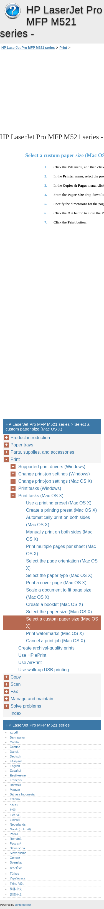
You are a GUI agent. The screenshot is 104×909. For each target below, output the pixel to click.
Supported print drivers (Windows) (51, 466)
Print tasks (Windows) (39, 488)
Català (14, 742)
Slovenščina (18, 853)
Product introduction (30, 437)
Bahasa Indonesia (22, 794)
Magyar (15, 789)
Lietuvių (15, 815)
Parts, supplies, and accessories (42, 452)
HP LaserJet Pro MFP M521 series (12, 11)
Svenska (16, 862)
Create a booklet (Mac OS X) (54, 604)
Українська (17, 878)
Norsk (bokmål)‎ (20, 829)
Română (15, 838)
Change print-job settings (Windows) (54, 474)
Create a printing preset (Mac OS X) (61, 510)
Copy (16, 677)
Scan (16, 684)
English (15, 766)
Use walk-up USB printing (43, 669)
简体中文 (16, 889)
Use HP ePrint (32, 655)
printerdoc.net (23, 904)
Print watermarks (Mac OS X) (55, 633)
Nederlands (18, 824)
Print (63, 48)
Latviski (15, 819)
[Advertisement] (52, 91)
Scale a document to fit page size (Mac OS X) (59, 594)
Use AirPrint (30, 662)
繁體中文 (16, 894)
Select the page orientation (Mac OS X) (62, 565)
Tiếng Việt (16, 883)
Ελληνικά (16, 761)
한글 (13, 809)
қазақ (14, 804)
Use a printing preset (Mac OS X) (59, 503)
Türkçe (14, 873)
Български (17, 737)
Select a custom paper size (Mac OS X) (62, 623)
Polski (14, 834)
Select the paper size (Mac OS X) (59, 611)
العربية (14, 732)
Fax (14, 691)
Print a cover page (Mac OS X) (56, 582)
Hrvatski (15, 785)
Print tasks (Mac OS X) (41, 495)
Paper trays (22, 445)
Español (15, 770)
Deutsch (15, 756)
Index (16, 713)
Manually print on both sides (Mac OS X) (59, 536)
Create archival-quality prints (46, 648)
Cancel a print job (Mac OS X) (55, 640)
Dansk (14, 751)
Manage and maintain (32, 698)
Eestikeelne (18, 775)
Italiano (15, 799)
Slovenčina (17, 848)
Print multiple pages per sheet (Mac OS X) (61, 550)
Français (16, 780)
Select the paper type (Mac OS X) (59, 575)
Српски (15, 857)
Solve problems (26, 706)
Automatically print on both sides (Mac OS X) (58, 521)
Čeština (15, 747)
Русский (15, 843)
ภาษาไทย (16, 868)
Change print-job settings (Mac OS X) (55, 481)
